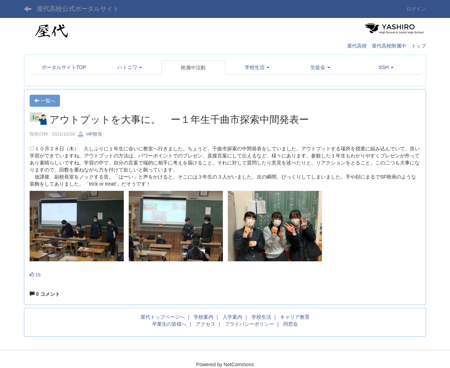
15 (35, 274)
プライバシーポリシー (249, 324)
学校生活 (261, 317)
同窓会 (290, 324)
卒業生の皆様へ (169, 324)
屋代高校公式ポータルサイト (78, 8)
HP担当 (89, 134)
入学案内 (232, 317)
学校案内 (203, 317)
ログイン (416, 9)
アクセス (205, 324)
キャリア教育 (295, 317)
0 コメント (45, 294)
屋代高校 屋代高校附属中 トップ (386, 46)
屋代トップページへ (162, 317)
